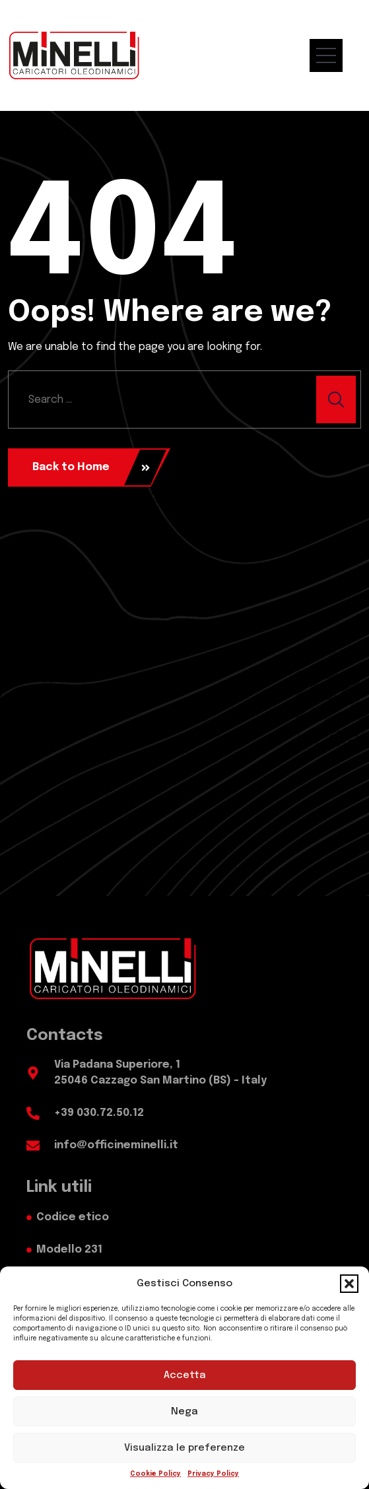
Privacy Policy (213, 1474)
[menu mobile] (332, 55)
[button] (349, 1283)
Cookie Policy (155, 1474)
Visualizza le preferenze (184, 1448)
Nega (184, 1411)
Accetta (185, 1375)
